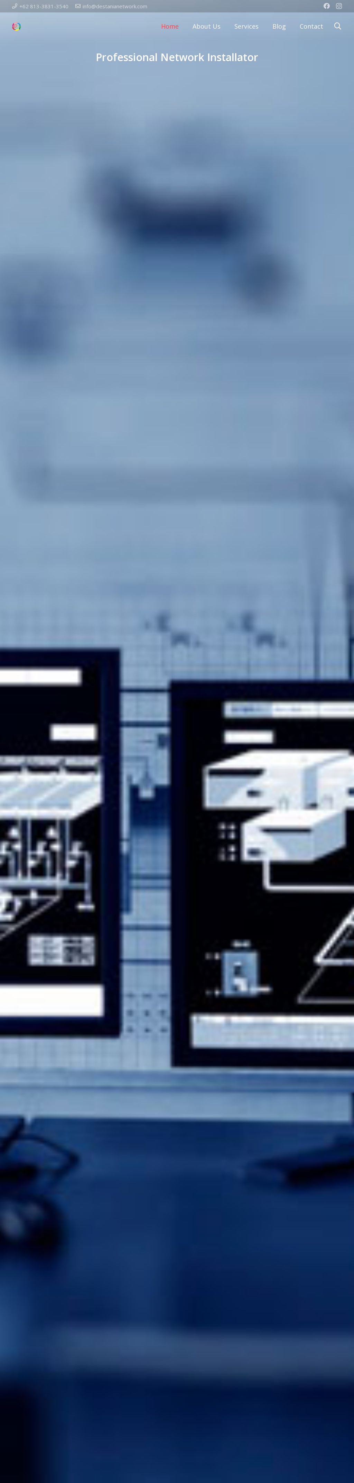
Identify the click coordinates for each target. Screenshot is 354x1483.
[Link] (16, 26)
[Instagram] (339, 6)
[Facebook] (327, 6)
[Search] (337, 26)
